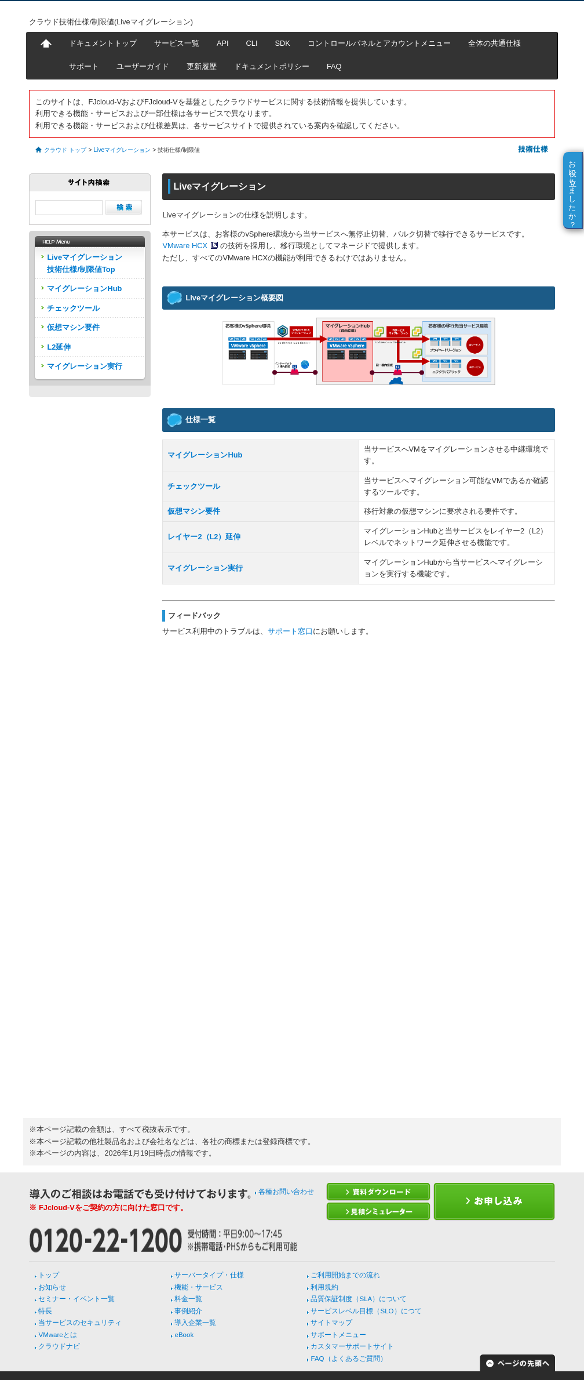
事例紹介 (188, 1311)
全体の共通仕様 (494, 43)
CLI (252, 43)
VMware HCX (184, 245)
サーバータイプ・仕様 (209, 1275)
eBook (184, 1334)
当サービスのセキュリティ (80, 1322)
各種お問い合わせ (286, 1191)
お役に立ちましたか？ (572, 189)
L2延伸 (59, 347)
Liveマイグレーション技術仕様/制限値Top (84, 263)
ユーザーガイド (142, 66)
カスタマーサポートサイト (352, 1346)
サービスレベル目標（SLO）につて (366, 1311)
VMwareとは (57, 1334)
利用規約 (324, 1287)
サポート (84, 66)
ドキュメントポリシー (271, 66)
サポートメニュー (338, 1334)
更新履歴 (202, 66)
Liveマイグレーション (122, 150)
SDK (282, 43)
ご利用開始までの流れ (345, 1275)
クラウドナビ (59, 1346)
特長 (45, 1311)
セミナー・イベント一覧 (76, 1298)
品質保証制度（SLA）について (359, 1298)
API (223, 43)
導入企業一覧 (195, 1322)
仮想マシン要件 (193, 511)
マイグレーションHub (204, 455)
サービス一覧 (176, 43)
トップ (48, 1275)
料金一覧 (188, 1298)
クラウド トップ (65, 150)
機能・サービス (198, 1287)
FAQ (334, 66)
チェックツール (193, 486)
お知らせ (52, 1287)
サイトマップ (331, 1322)
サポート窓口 (290, 631)
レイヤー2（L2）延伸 (203, 536)
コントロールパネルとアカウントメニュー (379, 43)
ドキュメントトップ (103, 43)
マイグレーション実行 (205, 568)
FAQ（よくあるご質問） (348, 1358)
